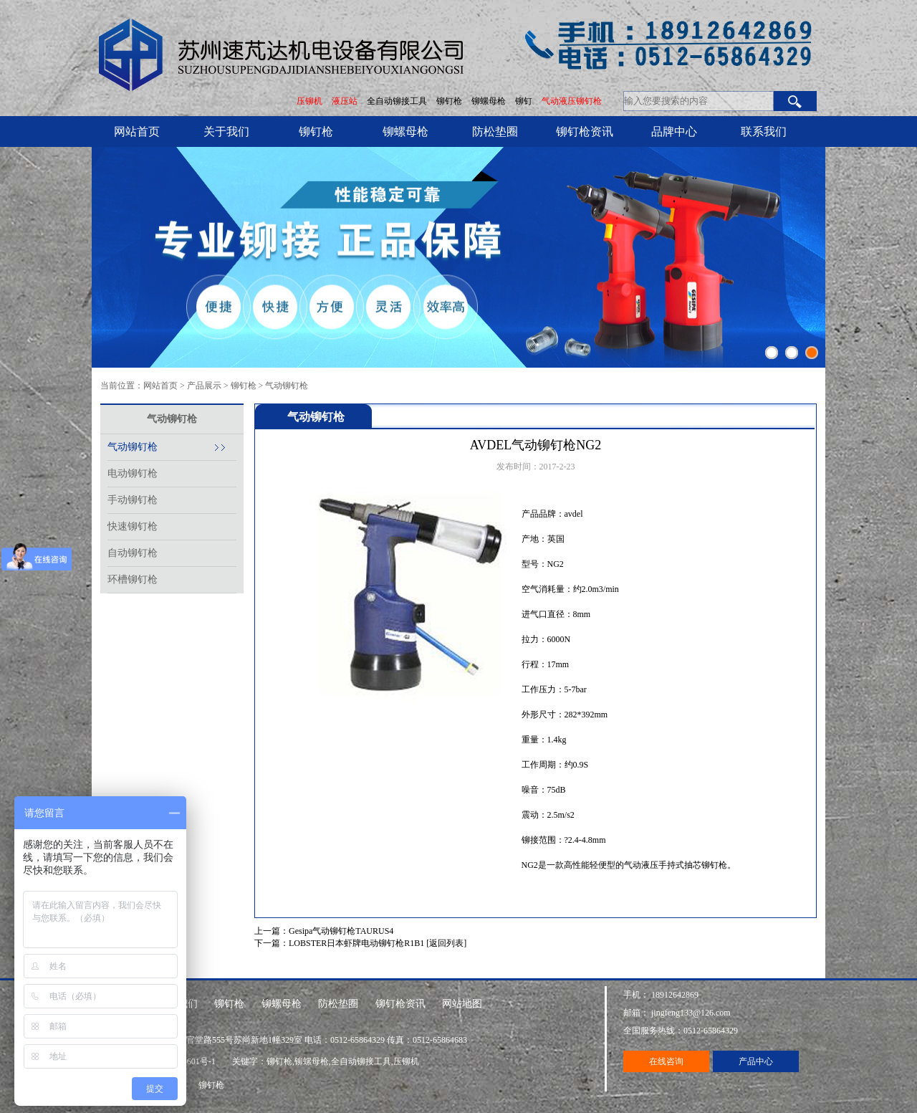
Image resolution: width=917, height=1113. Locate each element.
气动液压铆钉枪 (572, 101)
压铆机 (309, 101)
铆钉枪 (449, 101)
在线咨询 (666, 1061)
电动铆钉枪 (132, 473)
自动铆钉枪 (132, 553)
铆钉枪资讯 (584, 131)
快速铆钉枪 (132, 526)
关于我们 (226, 131)
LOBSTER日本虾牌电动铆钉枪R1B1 (356, 943)
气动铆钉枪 (286, 386)
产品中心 (756, 1061)
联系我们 (764, 131)
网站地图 (462, 1003)
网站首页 (137, 131)
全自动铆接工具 (398, 101)
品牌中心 (674, 131)
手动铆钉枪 (132, 500)
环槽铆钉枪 (132, 579)
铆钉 (524, 101)
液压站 (344, 101)
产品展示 (204, 386)
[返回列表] (446, 943)
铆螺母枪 (489, 101)
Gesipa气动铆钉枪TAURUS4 (341, 931)
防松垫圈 (495, 131)
